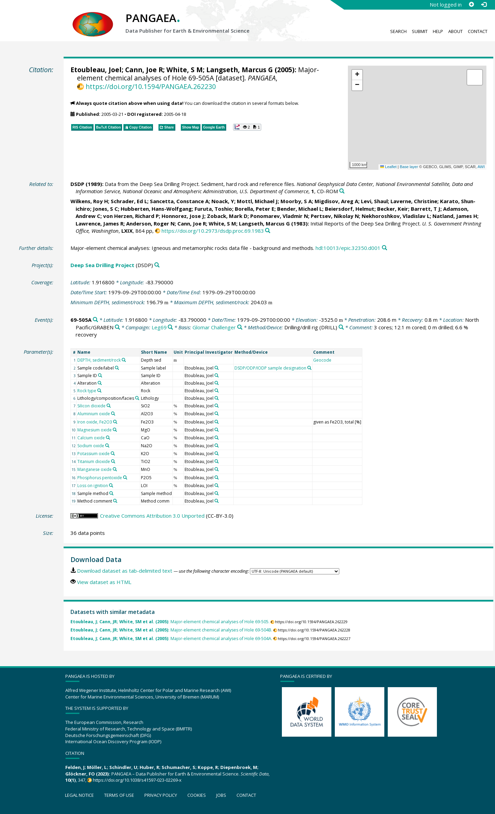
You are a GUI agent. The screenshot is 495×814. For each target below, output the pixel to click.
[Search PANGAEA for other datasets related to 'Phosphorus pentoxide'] (125, 477)
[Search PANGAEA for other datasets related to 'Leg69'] (170, 327)
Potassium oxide (93, 453)
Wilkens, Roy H (89, 201)
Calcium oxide (91, 438)
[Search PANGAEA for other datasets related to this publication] (341, 191)
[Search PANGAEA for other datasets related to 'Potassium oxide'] (113, 453)
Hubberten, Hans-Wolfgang (156, 208)
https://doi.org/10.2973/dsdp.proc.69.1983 (213, 230)
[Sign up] (471, 4)
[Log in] (483, 4)
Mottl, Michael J (257, 201)
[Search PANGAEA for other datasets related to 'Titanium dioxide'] (113, 461)
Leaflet (388, 167)
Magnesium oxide (94, 430)
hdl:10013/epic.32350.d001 (348, 247)
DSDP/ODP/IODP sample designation (270, 368)
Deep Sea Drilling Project (102, 265)
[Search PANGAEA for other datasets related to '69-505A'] (95, 319)
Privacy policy (160, 795)
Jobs (221, 795)
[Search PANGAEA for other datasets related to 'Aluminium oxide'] (113, 413)
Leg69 (159, 327)
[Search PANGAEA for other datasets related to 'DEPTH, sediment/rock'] (124, 360)
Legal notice (79, 795)
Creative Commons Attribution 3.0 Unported (152, 515)
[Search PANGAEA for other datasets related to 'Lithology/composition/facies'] (137, 398)
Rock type (86, 391)
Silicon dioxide (91, 406)
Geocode (322, 360)
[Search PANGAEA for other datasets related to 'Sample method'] (111, 493)
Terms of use (119, 795)
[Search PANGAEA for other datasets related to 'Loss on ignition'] (111, 485)
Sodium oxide (90, 446)
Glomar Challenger (214, 327)
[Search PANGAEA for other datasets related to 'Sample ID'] (100, 375)
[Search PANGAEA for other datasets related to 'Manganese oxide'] (115, 469)
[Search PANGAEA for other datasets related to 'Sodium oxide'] (107, 445)
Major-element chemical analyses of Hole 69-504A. (171, 638)
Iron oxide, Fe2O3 (94, 422)
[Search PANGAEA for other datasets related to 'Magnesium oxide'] (115, 430)
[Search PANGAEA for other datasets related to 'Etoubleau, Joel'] (216, 368)
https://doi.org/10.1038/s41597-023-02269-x (137, 780)
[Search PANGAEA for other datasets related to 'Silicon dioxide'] (109, 406)
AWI (481, 167)
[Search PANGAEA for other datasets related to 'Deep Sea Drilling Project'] (157, 265)
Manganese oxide (94, 469)
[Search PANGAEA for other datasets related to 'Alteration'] (100, 383)
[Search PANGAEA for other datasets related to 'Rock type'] (99, 390)
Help (438, 31)
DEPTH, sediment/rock (99, 360)
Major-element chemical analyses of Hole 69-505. (170, 622)
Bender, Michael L (299, 208)
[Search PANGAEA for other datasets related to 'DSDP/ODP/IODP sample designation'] (309, 368)
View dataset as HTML (104, 582)
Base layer (409, 167)
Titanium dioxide (93, 461)
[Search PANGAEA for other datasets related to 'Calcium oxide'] (108, 438)
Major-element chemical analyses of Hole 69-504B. (171, 630)
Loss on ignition (92, 485)
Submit (420, 31)
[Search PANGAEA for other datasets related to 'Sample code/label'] (117, 368)
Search (398, 31)
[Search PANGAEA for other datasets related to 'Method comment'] (115, 501)
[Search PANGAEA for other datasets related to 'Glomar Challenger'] (239, 327)
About (455, 31)
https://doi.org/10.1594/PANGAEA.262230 (151, 86)
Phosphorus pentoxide (99, 478)
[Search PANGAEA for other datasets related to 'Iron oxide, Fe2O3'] (115, 422)
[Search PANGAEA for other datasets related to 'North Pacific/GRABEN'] (117, 327)
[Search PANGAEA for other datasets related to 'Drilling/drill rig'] (341, 327)
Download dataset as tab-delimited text (124, 570)
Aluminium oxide (93, 414)
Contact (477, 31)
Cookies (196, 795)
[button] (357, 75)
